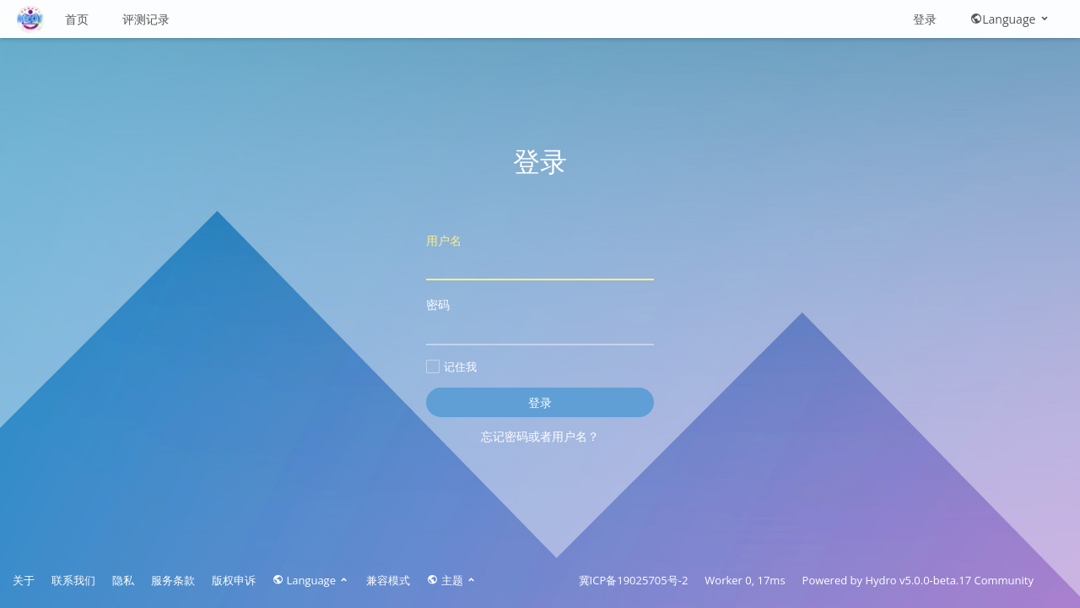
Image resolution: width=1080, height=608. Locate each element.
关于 (24, 580)
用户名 (540, 256)
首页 (77, 19)
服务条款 (173, 580)
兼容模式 (388, 580)
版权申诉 (234, 580)
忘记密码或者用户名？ (540, 436)
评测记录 (146, 19)
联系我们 (73, 580)
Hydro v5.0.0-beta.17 (918, 580)
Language (1010, 19)
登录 (925, 19)
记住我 (451, 366)
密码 (540, 320)
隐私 (123, 580)
